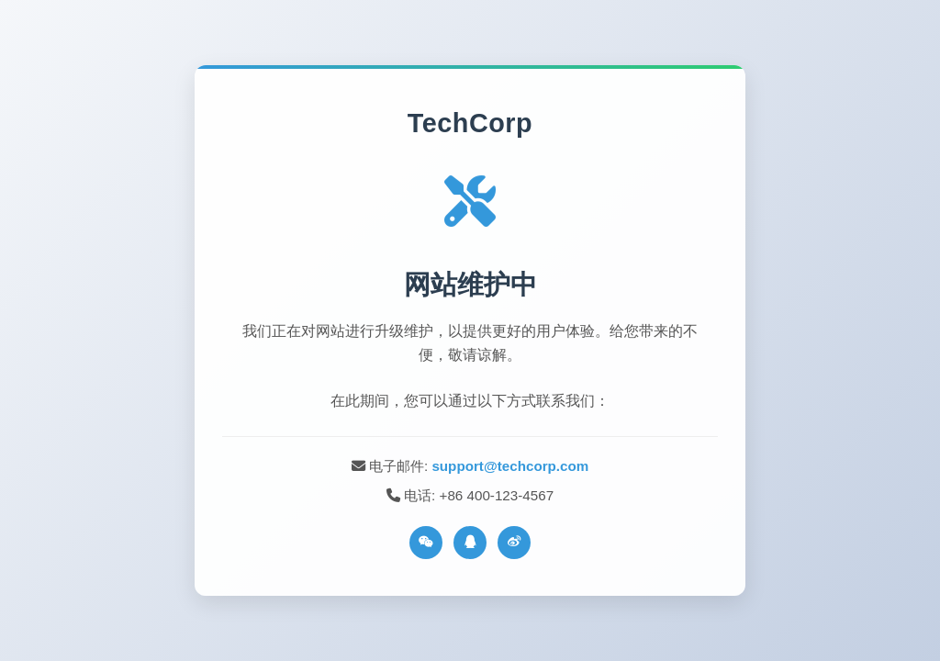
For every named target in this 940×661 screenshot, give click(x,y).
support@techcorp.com (509, 466)
